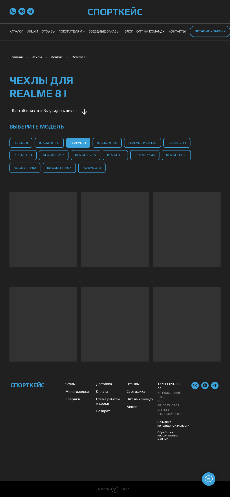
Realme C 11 (177, 142)
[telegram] (215, 388)
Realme (57, 57)
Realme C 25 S (85, 155)
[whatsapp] (205, 388)
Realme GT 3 (92, 167)
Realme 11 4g (145, 155)
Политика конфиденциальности (173, 423)
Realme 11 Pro (25, 167)
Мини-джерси (77, 391)
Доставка (104, 384)
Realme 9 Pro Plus (142, 142)
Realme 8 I (78, 142)
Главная (16, 57)
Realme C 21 (23, 155)
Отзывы (133, 384)
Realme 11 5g (176, 155)
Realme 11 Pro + (59, 167)
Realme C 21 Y (53, 155)
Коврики (72, 399)
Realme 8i (79, 57)
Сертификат (137, 391)
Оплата (102, 391)
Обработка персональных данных (167, 435)
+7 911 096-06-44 (169, 386)
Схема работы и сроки (108, 401)
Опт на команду (140, 399)
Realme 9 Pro (107, 142)
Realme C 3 (115, 155)
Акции (132, 407)
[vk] (195, 388)
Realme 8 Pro (49, 142)
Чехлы (37, 57)
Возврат (103, 411)
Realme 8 (21, 142)
